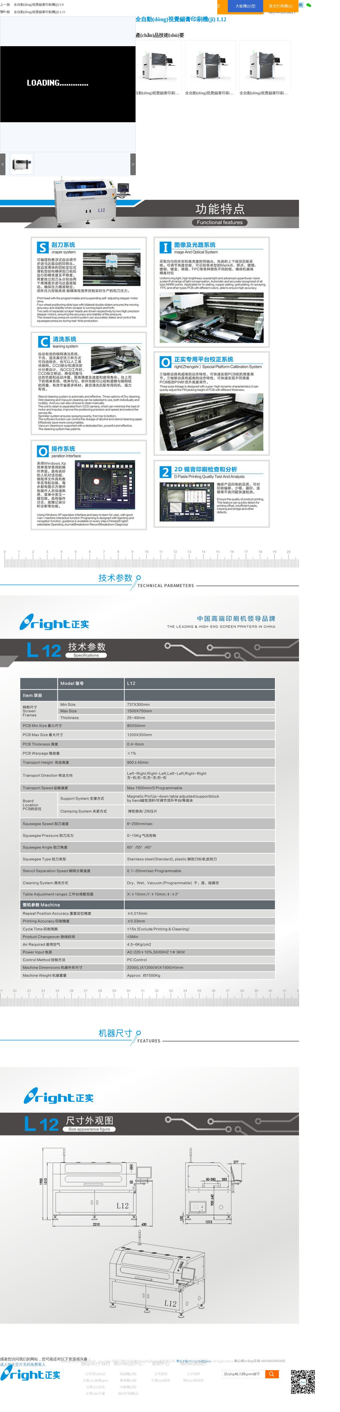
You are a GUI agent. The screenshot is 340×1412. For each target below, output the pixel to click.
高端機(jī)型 (128, 1374)
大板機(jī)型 (245, 6)
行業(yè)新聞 (161, 1380)
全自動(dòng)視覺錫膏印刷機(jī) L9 (39, 5)
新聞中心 (160, 1363)
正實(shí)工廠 (95, 1393)
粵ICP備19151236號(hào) (193, 1361)
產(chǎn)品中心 (128, 1363)
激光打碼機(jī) (280, 6)
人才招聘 (193, 1374)
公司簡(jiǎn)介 (95, 1374)
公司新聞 (160, 1374)
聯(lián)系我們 (193, 1363)
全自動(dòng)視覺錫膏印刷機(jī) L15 (39, 12)
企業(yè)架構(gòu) (95, 1380)
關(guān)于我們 (95, 1363)
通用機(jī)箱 (128, 1380)
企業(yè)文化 (95, 1387)
